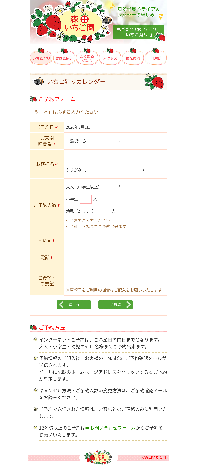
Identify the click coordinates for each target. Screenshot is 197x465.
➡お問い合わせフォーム (110, 428)
